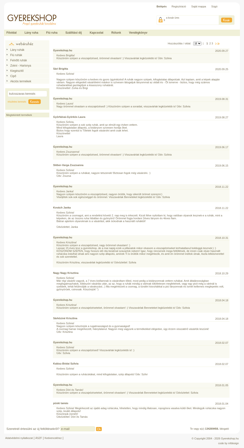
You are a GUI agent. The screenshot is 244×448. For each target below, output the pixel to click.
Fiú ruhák (16, 55)
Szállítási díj (73, 32)
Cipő (13, 76)
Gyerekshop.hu (230, 438)
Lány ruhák (17, 50)
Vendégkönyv (138, 32)
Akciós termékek (20, 81)
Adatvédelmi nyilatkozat (19, 438)
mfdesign (233, 443)
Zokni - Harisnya (20, 65)
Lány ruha (31, 32)
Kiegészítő (17, 71)
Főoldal (11, 32)
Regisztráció (179, 6)
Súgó (214, 6)
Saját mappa (198, 6)
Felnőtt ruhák (18, 60)
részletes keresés (17, 101)
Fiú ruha (51, 32)
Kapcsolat (96, 32)
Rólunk (116, 32)
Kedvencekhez (53, 438)
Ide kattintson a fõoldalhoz (19, 11)
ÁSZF (38, 438)
